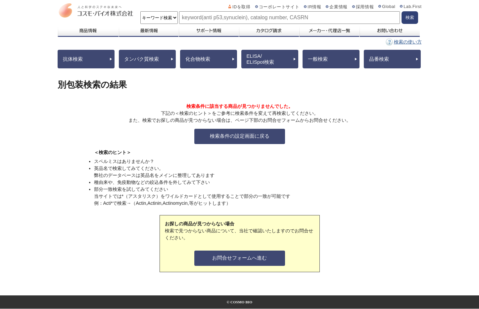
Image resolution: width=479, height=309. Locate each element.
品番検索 (379, 59)
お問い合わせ (389, 30)
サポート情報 (208, 30)
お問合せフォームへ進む (239, 258)
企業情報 (338, 7)
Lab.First (412, 6)
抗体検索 (73, 59)
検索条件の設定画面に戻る (239, 136)
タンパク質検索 (141, 59)
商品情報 (88, 30)
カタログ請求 (269, 30)
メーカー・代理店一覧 (329, 30)
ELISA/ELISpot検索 (260, 59)
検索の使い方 (408, 41)
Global (388, 6)
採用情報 (365, 7)
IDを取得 (241, 7)
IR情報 (314, 7)
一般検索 (318, 59)
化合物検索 (197, 59)
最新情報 (148, 30)
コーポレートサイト (279, 7)
